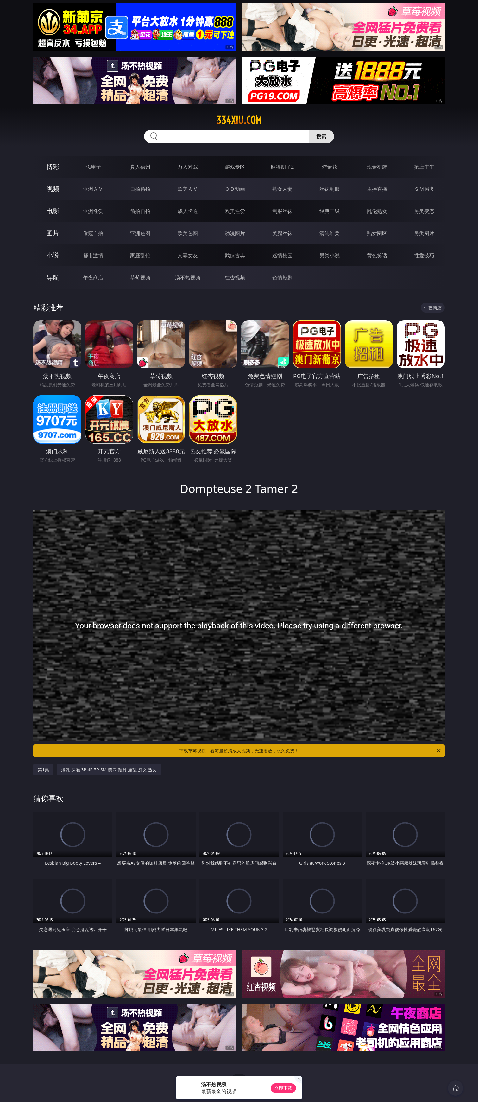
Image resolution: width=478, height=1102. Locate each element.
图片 (53, 233)
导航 (53, 277)
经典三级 (329, 211)
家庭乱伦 (140, 255)
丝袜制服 (329, 188)
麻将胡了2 (282, 166)
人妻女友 (188, 255)
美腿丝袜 (282, 233)
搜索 (321, 136)
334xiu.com (239, 120)
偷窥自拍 (93, 233)
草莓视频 (140, 277)
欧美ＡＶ (188, 188)
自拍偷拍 (140, 188)
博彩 (53, 166)
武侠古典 (235, 255)
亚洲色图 (140, 233)
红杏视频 (235, 277)
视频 (53, 188)
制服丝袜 (282, 211)
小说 (53, 255)
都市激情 (93, 255)
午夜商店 (93, 277)
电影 (53, 211)
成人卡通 (188, 211)
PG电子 (93, 166)
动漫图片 (235, 233)
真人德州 (140, 166)
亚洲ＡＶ (93, 188)
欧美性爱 (235, 211)
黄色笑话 (377, 255)
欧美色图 (188, 233)
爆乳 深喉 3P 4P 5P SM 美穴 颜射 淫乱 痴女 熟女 (109, 770)
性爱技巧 (424, 255)
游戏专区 (235, 166)
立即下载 (283, 1088)
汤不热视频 (187, 277)
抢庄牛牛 (424, 166)
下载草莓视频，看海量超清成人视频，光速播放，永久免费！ (310, 751)
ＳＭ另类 (424, 188)
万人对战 (188, 166)
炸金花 (329, 166)
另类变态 (424, 211)
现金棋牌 (377, 166)
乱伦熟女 (377, 211)
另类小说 (329, 255)
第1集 (43, 770)
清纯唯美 (329, 233)
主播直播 (377, 188)
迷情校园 (282, 255)
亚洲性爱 (93, 211)
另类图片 (424, 233)
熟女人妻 (282, 188)
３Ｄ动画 (235, 188)
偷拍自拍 (140, 211)
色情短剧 (282, 277)
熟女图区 (377, 233)
